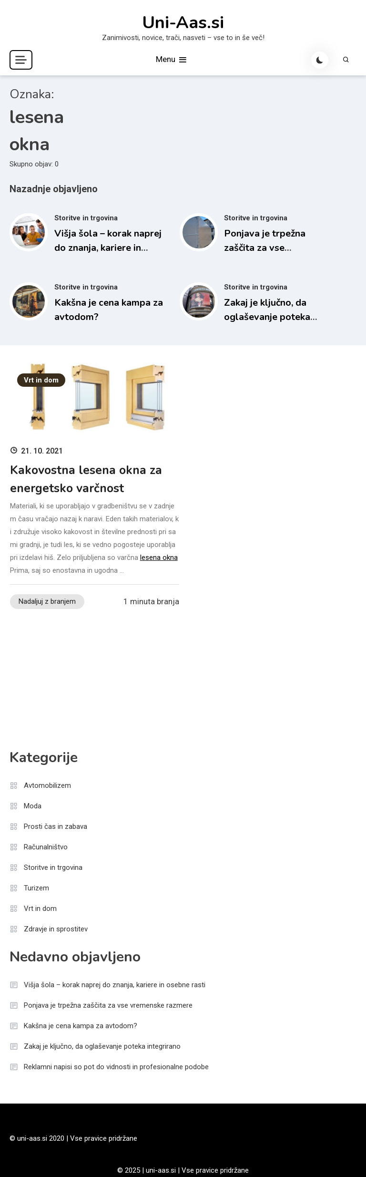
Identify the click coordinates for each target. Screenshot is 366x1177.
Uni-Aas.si (183, 22)
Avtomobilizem (47, 785)
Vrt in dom (41, 380)
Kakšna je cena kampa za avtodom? (80, 1026)
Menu (172, 59)
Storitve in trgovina (86, 218)
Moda (32, 806)
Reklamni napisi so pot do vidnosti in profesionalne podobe (116, 1067)
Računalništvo (46, 847)
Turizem (36, 888)
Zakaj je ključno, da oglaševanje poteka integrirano (267, 317)
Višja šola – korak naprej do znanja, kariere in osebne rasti (108, 247)
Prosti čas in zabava (55, 826)
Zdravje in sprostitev (56, 929)
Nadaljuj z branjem (47, 601)
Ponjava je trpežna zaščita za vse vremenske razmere (267, 247)
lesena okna (159, 557)
